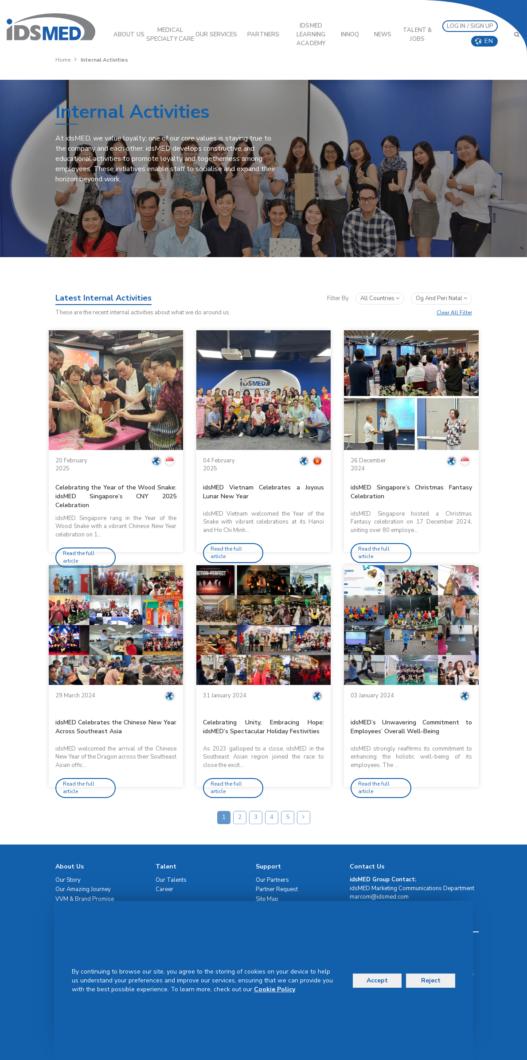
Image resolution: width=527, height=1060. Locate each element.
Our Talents (171, 880)
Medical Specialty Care (170, 34)
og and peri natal (441, 298)
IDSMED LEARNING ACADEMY (311, 34)
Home (62, 59)
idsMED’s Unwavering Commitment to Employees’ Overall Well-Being (411, 726)
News (382, 35)
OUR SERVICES (216, 35)
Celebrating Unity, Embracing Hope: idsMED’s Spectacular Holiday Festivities (263, 726)
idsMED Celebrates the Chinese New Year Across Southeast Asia (115, 726)
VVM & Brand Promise (84, 899)
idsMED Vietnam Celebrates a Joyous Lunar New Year (263, 492)
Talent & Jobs (417, 34)
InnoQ (350, 35)
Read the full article (78, 557)
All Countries (379, 298)
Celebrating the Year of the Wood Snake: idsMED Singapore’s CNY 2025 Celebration (115, 496)
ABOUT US (128, 35)
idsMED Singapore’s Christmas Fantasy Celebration (411, 492)
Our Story (68, 880)
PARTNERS (263, 35)
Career (164, 889)
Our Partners (272, 880)
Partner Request (277, 889)
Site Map (267, 899)
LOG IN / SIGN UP (470, 26)
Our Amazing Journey (83, 889)
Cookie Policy (274, 989)
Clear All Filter (454, 312)
